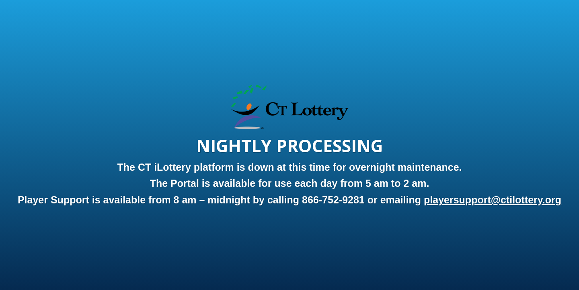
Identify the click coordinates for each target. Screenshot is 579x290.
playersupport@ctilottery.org (492, 199)
